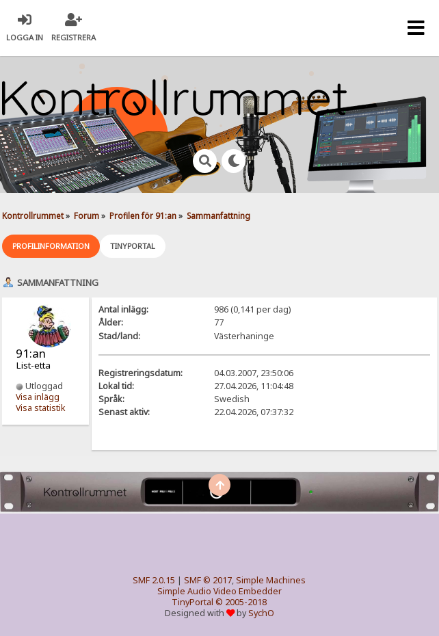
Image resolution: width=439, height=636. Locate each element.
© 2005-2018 (241, 602)
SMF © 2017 (208, 580)
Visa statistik (41, 408)
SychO (261, 613)
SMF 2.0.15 (154, 580)
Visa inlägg (37, 397)
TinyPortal (192, 602)
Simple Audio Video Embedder (219, 591)
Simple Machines (271, 580)
